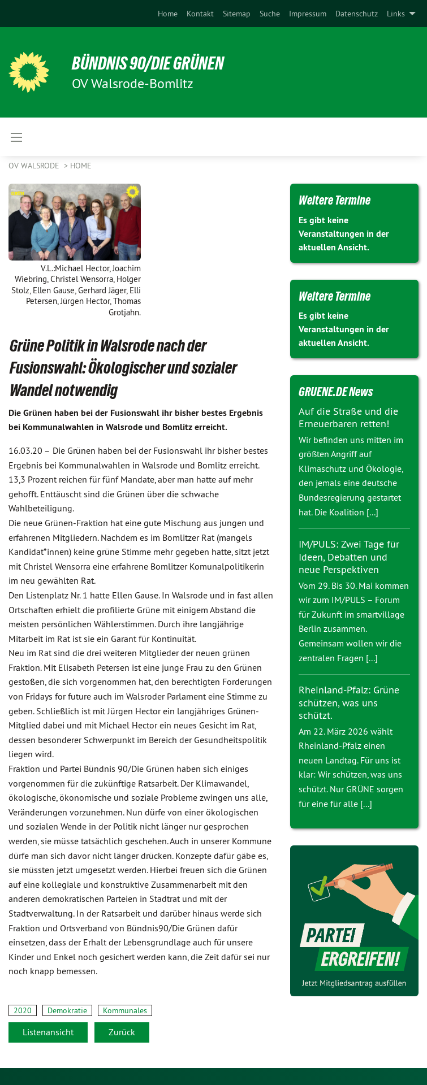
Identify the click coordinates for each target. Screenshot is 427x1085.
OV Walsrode (35, 165)
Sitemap (237, 13)
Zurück (122, 1032)
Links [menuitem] (396, 13)
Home (168, 13)
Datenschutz (356, 13)
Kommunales (125, 1010)
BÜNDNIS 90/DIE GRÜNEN (148, 63)
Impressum (307, 13)
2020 (23, 1010)
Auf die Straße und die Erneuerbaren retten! (348, 418)
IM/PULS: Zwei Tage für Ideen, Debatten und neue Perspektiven (349, 556)
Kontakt (200, 13)
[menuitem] (168, 13)
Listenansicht (48, 1032)
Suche (270, 13)
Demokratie (67, 1010)
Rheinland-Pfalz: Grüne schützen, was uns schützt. (349, 702)
